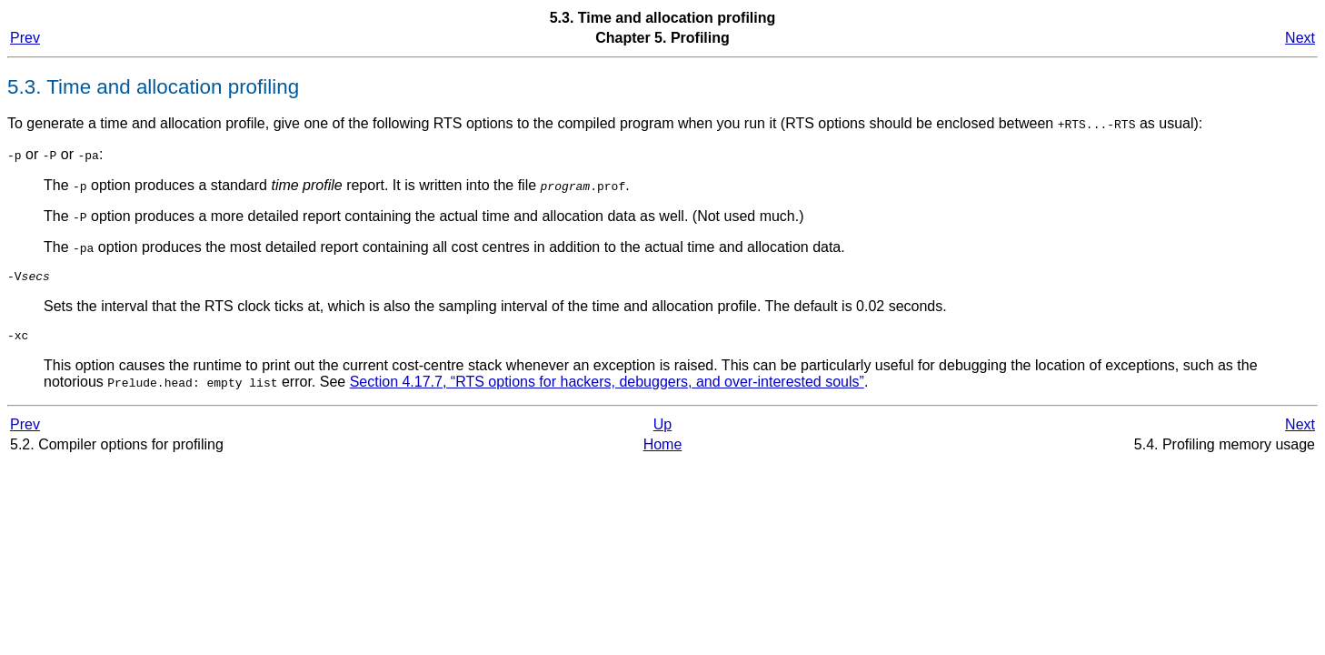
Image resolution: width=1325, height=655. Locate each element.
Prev (25, 37)
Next (1300, 37)
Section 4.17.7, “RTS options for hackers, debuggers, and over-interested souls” (607, 387)
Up (662, 430)
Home (662, 450)
